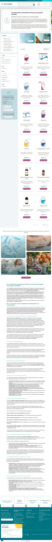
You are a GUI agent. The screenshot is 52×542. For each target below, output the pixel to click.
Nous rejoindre (41, 516)
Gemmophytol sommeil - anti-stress (26, 178)
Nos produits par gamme (18, 513)
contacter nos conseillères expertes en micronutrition (29, 312)
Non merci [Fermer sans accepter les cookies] (4, 536)
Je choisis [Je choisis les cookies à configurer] (11, 536)
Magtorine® (43, 120)
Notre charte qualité (42, 513)
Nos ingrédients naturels (18, 519)
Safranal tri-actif (43, 205)
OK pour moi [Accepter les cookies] (19, 536)
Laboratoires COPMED (31, 0)
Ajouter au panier (27, 74)
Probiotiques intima (43, 91)
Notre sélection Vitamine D (18, 514)
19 (36, 224)
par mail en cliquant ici (36, 371)
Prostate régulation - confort (43, 148)
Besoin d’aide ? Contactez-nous (31, 513)
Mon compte (28, 512)
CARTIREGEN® (26, 120)
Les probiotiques (12, 385)
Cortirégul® (26, 91)
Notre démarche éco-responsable (44, 514)
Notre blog (41, 517)
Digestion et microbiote (21, 335)
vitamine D (21, 380)
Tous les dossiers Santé (26, 277)
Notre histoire (41, 512)
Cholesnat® (26, 63)
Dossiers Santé (39, 0)
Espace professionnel (47, 0)
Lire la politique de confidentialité (6, 533)
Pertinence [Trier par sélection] (46, 49)
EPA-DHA (27, 148)
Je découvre (30, 41)
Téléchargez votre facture (30, 517)
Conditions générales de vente (43, 534)
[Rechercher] (26, 5)
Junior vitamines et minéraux (43, 177)
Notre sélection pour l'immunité (19, 518)
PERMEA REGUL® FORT (43, 63)
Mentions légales (35, 534)
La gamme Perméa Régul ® (18, 521)
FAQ (27, 514)
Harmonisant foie (26, 205)
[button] (2, 540)
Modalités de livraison (30, 516)
